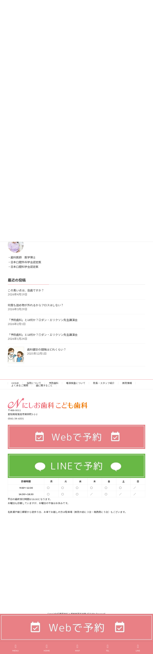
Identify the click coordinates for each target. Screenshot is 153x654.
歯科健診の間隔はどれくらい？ (46, 349)
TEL (107, 648)
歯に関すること (44, 385)
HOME (15, 383)
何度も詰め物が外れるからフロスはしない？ (36, 305)
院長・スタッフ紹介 (104, 383)
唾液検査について (75, 383)
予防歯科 (53, 383)
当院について (34, 383)
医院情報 (127, 383)
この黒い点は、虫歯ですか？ (26, 290)
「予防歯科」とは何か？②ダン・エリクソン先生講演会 (42, 320)
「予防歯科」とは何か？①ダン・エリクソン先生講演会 (42, 334)
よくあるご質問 (19, 385)
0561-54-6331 (16, 418)
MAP (77, 648)
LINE (138, 648)
